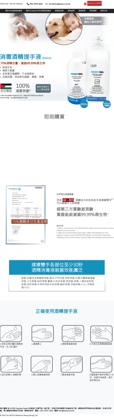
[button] (85, 3)
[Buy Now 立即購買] (94, 3)
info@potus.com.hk (66, 411)
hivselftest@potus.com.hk (59, 4)
